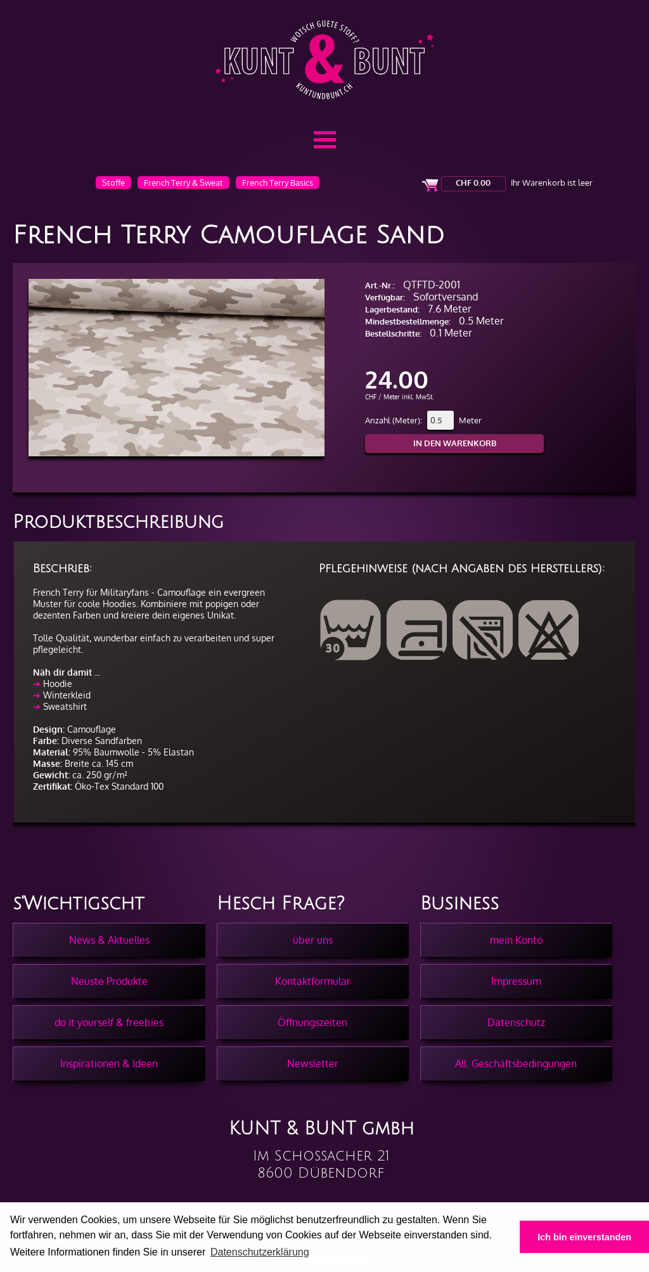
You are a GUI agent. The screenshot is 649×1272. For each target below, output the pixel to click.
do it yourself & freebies (109, 1022)
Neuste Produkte (109, 981)
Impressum (516, 981)
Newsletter (312, 1063)
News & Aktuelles (109, 940)
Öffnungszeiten (312, 1022)
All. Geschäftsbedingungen (516, 1063)
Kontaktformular (312, 981)
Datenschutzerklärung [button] (259, 1252)
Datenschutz (516, 1022)
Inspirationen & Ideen (109, 1063)
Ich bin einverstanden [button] (584, 1237)
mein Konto (516, 940)
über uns (313, 940)
